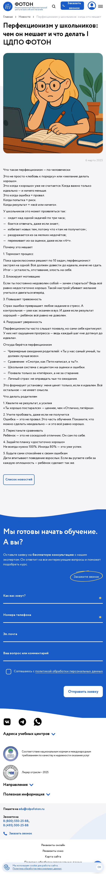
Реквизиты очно (53, 851)
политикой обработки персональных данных (69, 671)
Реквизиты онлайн (53, 845)
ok (99, 867)
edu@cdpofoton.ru (31, 809)
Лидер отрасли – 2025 (26, 772)
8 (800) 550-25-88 (16, 821)
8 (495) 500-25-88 (16, 825)
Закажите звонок (86, 576)
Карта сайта (53, 857)
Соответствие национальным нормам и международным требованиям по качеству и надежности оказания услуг (47, 753)
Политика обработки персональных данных (37, 868)
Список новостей (18, 479)
